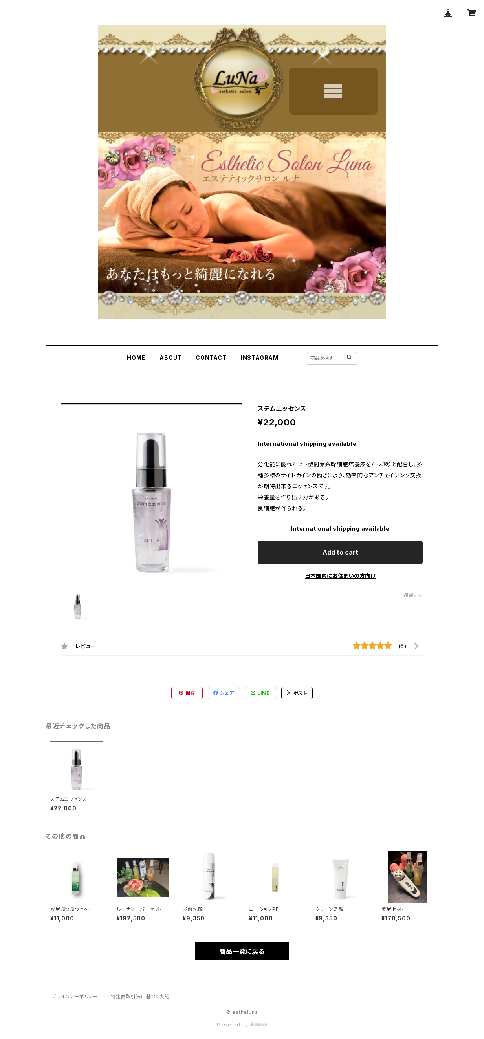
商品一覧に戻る (242, 951)
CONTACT (211, 357)
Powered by (242, 1025)
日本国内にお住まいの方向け (340, 575)
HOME (136, 357)
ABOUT (171, 357)
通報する (413, 595)
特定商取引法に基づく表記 (140, 996)
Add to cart (340, 552)
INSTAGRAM (260, 357)
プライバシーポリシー (75, 996)
